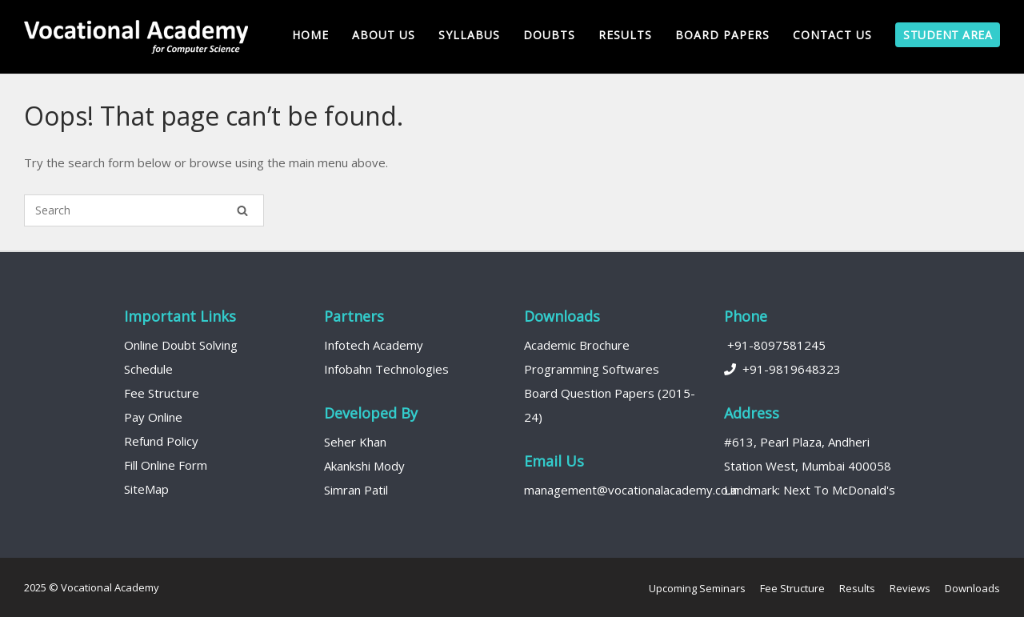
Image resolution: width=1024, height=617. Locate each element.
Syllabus (469, 34)
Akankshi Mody (364, 466)
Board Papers (722, 34)
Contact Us (832, 34)
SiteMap (146, 489)
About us (383, 34)
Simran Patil (356, 490)
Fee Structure (161, 393)
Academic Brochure (577, 345)
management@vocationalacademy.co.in (631, 490)
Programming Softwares (591, 369)
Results (625, 34)
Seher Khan (355, 442)
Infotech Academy (373, 345)
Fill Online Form (165, 465)
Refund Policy (161, 441)
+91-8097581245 (775, 345)
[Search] (242, 210)
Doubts (549, 34)
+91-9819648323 (782, 369)
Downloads (972, 588)
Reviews (910, 588)
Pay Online (153, 417)
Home (310, 34)
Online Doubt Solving (181, 345)
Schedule (148, 369)
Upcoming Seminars (697, 588)
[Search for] (144, 210)
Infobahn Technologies (386, 369)
